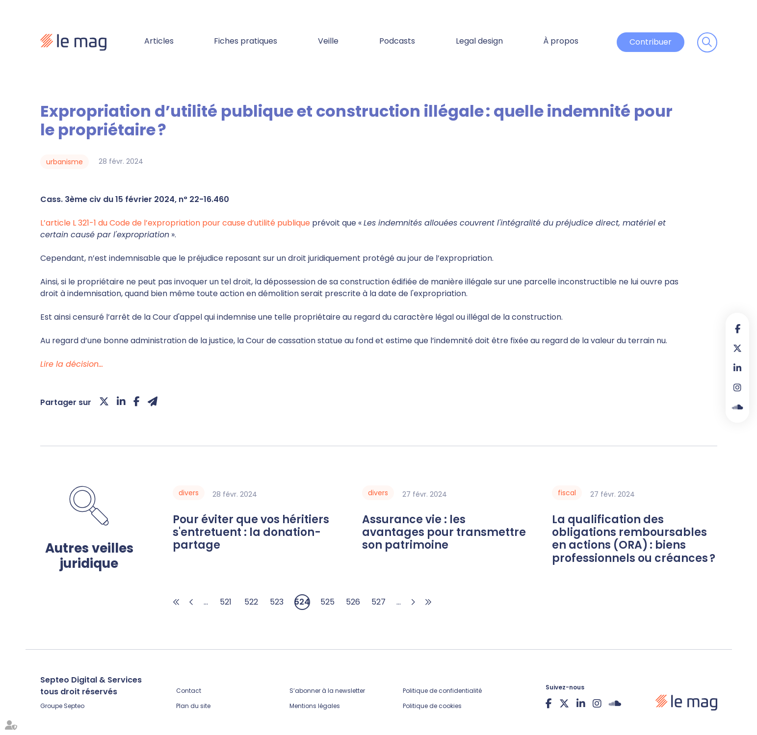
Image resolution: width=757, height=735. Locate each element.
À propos (560, 41)
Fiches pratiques (245, 41)
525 (327, 602)
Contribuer (650, 42)
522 (251, 602)
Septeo (74, 706)
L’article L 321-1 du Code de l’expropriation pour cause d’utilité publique (175, 222)
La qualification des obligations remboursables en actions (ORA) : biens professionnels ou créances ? (633, 539)
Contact (188, 690)
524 (302, 602)
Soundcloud (737, 407)
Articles (159, 41)
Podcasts (397, 41)
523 (277, 602)
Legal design (479, 41)
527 (378, 602)
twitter (737, 348)
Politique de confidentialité (442, 690)
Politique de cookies (432, 706)
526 (353, 602)
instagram (737, 387)
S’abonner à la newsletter (327, 690)
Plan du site (193, 706)
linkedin (737, 368)
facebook (737, 328)
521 (226, 602)
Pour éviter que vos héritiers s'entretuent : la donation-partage (251, 532)
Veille (328, 41)
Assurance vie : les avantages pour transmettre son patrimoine (444, 532)
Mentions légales (314, 706)
